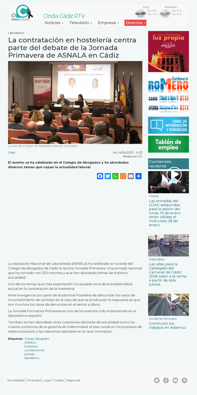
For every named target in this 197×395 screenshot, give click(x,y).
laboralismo (31, 358)
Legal (47, 380)
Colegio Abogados (36, 338)
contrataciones (34, 350)
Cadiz (11, 152)
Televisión (80, 22)
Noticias (54, 22)
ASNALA (30, 342)
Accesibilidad (15, 380)
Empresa (108, 22)
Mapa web (73, 380)
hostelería (31, 346)
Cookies (58, 380)
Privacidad (34, 380)
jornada (29, 354)
